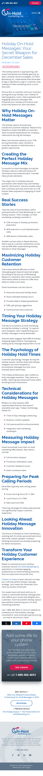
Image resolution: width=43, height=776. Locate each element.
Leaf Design (25, 767)
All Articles (21, 703)
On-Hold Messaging (11, 67)
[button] (34, 13)
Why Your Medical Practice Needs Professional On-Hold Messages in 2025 (21, 696)
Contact (35, 3)
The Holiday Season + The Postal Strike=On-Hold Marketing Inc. (21, 713)
